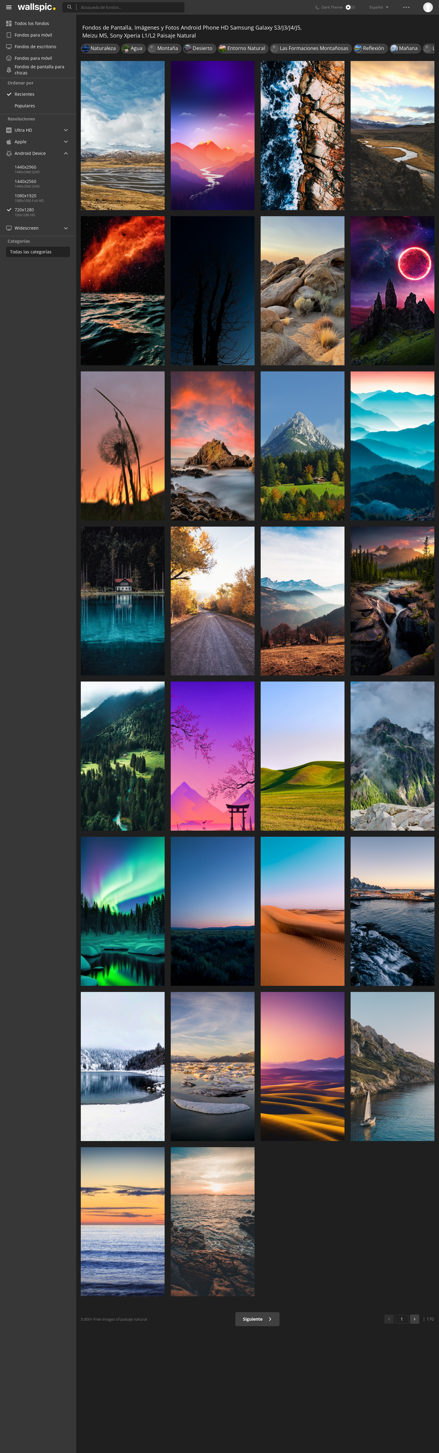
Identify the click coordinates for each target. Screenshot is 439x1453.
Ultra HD (19, 130)
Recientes (24, 94)
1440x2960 (25, 167)
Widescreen (22, 228)
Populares (25, 106)
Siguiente (257, 1319)
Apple (16, 142)
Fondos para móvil (29, 35)
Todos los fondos (27, 23)
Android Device (26, 153)
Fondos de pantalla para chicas (35, 70)
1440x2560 (25, 181)
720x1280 (45, 209)
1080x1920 (25, 195)
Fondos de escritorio (31, 46)
